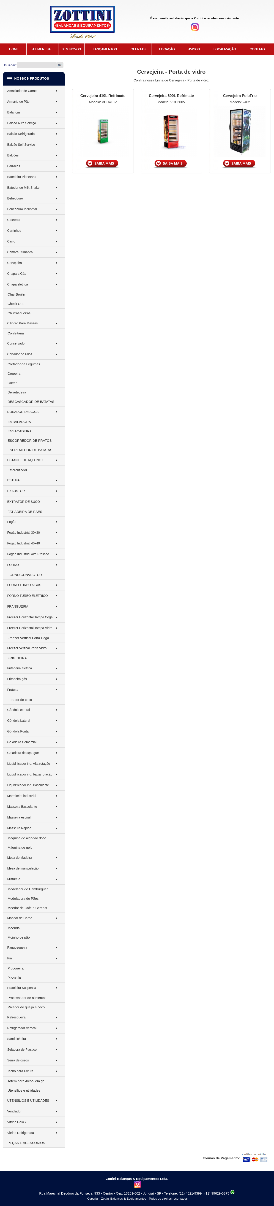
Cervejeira (14, 263)
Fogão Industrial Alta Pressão (28, 554)
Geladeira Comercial (22, 742)
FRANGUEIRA (17, 606)
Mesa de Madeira (19, 857)
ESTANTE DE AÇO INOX (25, 460)
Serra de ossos (18, 1060)
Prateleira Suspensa (21, 988)
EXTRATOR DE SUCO (23, 501)
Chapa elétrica (17, 284)
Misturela (13, 879)
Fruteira (12, 690)
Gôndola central (18, 710)
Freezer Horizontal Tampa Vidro (29, 628)
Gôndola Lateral (18, 720)
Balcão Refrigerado (21, 134)
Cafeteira (13, 220)
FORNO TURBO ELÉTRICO (27, 596)
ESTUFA (13, 480)
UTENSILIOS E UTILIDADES (28, 1100)
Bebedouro (15, 198)
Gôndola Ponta (18, 731)
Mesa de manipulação (23, 868)
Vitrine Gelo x (17, 1122)
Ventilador (14, 1111)
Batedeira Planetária (21, 177)
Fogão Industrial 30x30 (23, 532)
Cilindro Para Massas (22, 323)
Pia (9, 958)
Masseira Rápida (19, 828)
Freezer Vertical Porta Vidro (27, 648)
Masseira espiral (19, 817)
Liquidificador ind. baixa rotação (29, 774)
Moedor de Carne (19, 918)
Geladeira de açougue (23, 753)
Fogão (11, 522)
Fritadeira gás (17, 679)
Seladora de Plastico (22, 1049)
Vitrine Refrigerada (20, 1133)
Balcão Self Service (21, 144)
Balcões (13, 155)
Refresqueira (16, 1017)
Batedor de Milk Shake (23, 187)
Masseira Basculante (22, 806)
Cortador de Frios (19, 354)
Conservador (16, 343)
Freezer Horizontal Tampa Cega (30, 617)
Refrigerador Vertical (22, 1028)
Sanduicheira (16, 1039)
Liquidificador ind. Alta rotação (28, 763)
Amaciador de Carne (22, 91)
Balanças (14, 112)
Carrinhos (14, 230)
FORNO (13, 565)
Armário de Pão (18, 101)
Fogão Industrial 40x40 (23, 543)
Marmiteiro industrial (21, 796)
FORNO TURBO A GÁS (24, 585)
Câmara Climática (20, 252)
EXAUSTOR (16, 491)
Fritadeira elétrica (19, 668)
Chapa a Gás (16, 273)
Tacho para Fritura (20, 1071)
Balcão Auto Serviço (21, 123)
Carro (11, 241)
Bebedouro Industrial (22, 209)
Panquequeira (17, 947)
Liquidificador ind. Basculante (28, 785)
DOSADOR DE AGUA (23, 412)
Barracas (13, 166)
